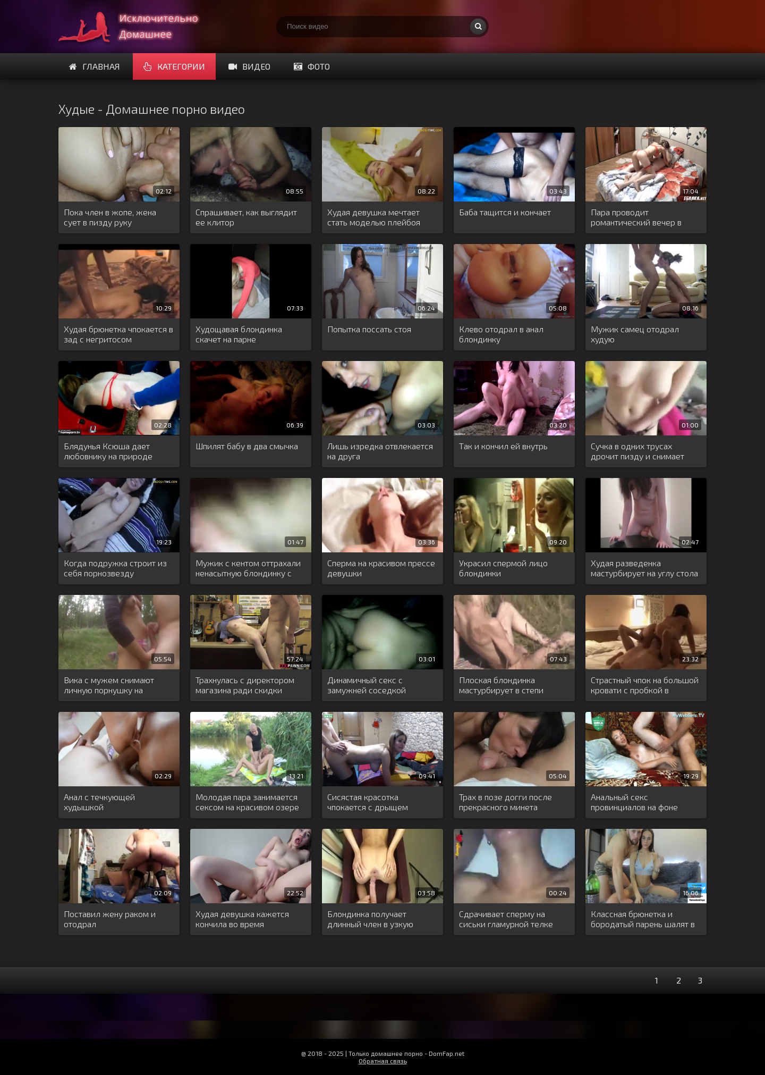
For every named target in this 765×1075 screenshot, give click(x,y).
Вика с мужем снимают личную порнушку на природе (109, 685)
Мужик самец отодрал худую (635, 334)
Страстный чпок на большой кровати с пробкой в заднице (645, 685)
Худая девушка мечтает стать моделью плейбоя (373, 217)
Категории (174, 66)
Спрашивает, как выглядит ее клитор (246, 217)
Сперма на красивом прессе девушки (381, 568)
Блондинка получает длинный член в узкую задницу (370, 919)
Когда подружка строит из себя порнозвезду (115, 568)
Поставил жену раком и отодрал (110, 919)
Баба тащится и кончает (505, 212)
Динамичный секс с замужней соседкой (366, 685)
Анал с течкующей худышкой (99, 802)
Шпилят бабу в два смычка (247, 446)
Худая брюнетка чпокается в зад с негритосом (118, 334)
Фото (312, 66)
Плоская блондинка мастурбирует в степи (501, 685)
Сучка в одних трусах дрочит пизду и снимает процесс (637, 451)
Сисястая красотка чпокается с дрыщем (367, 802)
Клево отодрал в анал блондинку (501, 334)
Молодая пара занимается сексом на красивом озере (247, 802)
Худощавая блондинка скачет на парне (239, 334)
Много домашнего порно (138, 26)
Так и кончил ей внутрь (503, 446)
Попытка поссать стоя (369, 329)
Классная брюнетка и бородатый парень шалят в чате (643, 919)
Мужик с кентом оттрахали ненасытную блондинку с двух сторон (248, 568)
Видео (249, 66)
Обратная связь (383, 1060)
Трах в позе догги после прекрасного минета (505, 802)
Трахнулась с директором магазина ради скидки (245, 685)
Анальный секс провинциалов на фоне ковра (634, 802)
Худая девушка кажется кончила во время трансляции (242, 919)
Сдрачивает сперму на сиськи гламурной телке (506, 919)
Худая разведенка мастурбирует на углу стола (644, 568)
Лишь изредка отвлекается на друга (380, 451)
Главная (94, 66)
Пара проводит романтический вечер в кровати (636, 217)
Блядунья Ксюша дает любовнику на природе (108, 451)
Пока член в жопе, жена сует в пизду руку (110, 217)
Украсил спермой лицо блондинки (503, 568)
